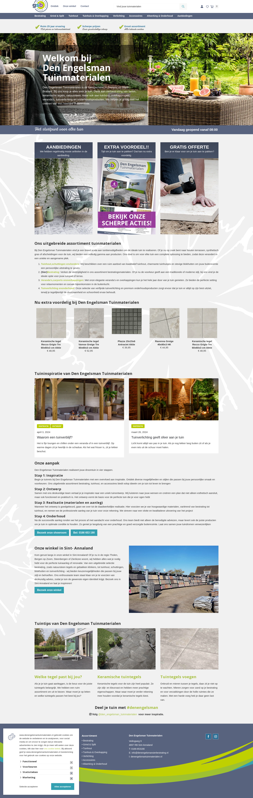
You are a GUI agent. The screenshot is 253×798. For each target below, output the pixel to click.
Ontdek (54, 6)
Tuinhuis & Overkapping (96, 16)
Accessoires (135, 16)
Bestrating (40, 16)
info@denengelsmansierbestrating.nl (150, 752)
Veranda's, (47, 280)
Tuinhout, (46, 264)
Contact (85, 6)
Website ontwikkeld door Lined (127, 797)
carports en (59, 280)
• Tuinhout (87, 748)
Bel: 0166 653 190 (84, 532)
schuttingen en (60, 264)
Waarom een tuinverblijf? (54, 437)
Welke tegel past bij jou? (58, 676)
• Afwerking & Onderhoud (94, 764)
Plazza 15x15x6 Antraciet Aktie (126, 343)
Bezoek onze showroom (51, 532)
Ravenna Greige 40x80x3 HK (164, 343)
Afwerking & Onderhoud (160, 16)
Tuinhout (73, 16)
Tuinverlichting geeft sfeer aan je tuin (157, 437)
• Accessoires (88, 760)
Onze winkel (69, 6)
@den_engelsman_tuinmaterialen (117, 714)
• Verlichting (88, 756)
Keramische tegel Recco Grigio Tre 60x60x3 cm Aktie (51, 344)
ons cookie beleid (52, 748)
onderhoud (68, 288)
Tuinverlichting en (51, 288)
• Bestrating (87, 740)
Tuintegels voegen (178, 676)
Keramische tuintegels (119, 676)
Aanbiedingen (184, 16)
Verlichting (119, 16)
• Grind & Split (89, 744)
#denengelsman (142, 707)
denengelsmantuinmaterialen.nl (146, 756)
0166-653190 (138, 749)
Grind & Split (57, 16)
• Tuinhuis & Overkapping (94, 752)
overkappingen (74, 280)
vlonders (74, 264)
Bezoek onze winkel (49, 590)
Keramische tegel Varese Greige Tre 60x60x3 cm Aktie (89, 344)
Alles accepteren (62, 786)
